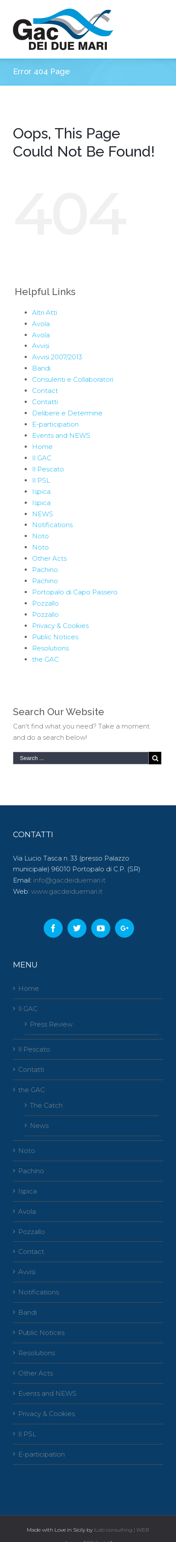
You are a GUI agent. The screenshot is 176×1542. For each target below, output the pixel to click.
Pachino (45, 569)
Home (42, 447)
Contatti (45, 402)
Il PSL (41, 480)
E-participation (55, 424)
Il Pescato (48, 469)
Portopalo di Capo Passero (75, 592)
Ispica (41, 491)
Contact (45, 390)
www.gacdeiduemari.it (66, 891)
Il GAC (41, 458)
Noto (40, 536)
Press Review (51, 1024)
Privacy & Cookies (60, 626)
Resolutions (50, 648)
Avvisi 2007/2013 (57, 357)
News (39, 1125)
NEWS (42, 514)
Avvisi (40, 346)
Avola (41, 324)
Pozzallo (45, 603)
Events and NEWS (61, 435)
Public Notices (55, 637)
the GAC (45, 659)
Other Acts (49, 558)
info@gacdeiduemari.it (69, 880)
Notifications (52, 525)
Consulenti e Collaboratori (72, 379)
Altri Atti (44, 312)
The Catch (46, 1105)
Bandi (41, 368)
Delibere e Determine (67, 413)
